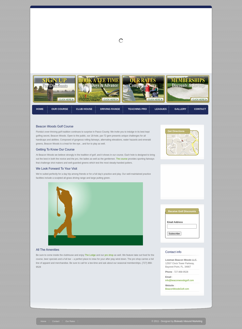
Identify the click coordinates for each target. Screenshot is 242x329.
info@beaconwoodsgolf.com (179, 280)
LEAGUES (161, 109)
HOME (39, 109)
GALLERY (180, 109)
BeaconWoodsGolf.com (177, 289)
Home (43, 321)
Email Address (175, 222)
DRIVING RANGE (110, 109)
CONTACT (200, 109)
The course (121, 159)
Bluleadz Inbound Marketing (188, 321)
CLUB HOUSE (84, 109)
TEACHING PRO (137, 109)
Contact (55, 321)
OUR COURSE (59, 109)
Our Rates (70, 321)
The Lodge (90, 255)
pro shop (109, 255)
